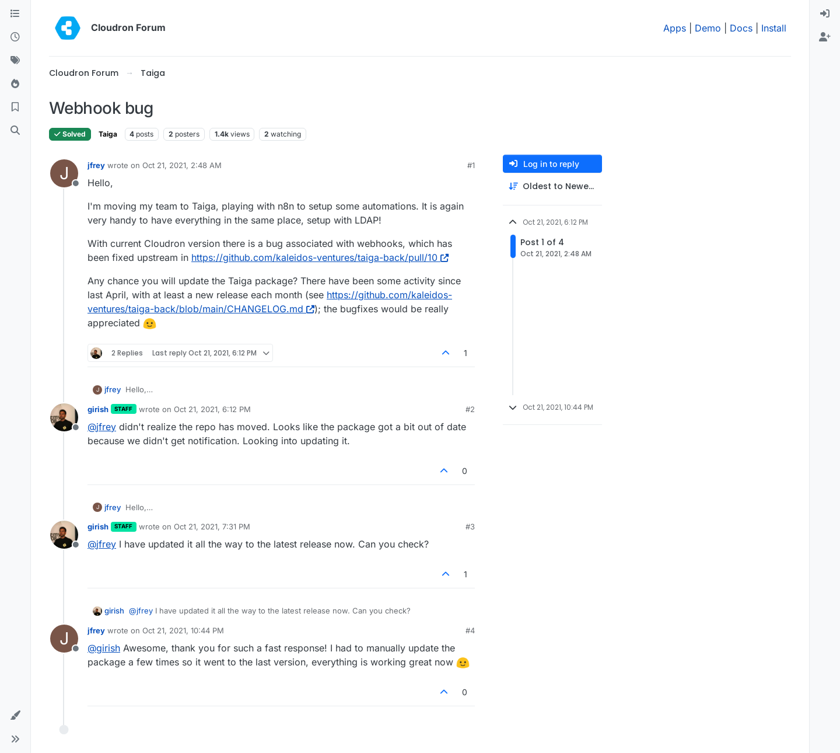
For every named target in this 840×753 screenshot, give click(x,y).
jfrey (96, 165)
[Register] (824, 37)
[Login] (824, 14)
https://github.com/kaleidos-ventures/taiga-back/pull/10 (320, 257)
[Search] (15, 130)
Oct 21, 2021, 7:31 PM (212, 526)
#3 (470, 526)
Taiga (108, 134)
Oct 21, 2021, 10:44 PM (183, 630)
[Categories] (15, 14)
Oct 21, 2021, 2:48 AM (182, 165)
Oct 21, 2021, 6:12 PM (212, 409)
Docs (741, 28)
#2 (470, 409)
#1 (471, 165)
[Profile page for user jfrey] (64, 173)
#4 (470, 630)
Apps (674, 28)
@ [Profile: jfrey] (102, 427)
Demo (708, 28)
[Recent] (15, 37)
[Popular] (15, 84)
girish (98, 409)
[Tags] (15, 60)
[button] (15, 715)
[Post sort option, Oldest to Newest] (552, 186)
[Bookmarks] (15, 107)
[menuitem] (824, 14)
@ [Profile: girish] (104, 648)
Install (773, 28)
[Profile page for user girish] (64, 417)
